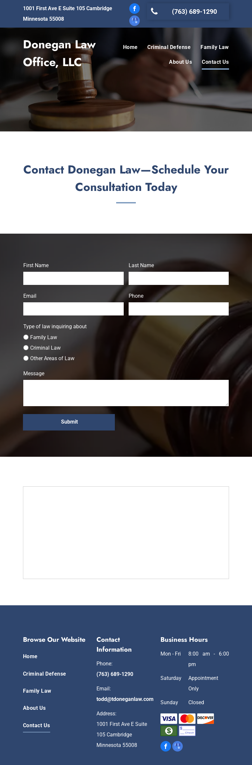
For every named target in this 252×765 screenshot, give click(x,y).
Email (29, 296)
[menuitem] (125, 47)
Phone (136, 296)
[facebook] (134, 9)
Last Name (141, 265)
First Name (36, 265)
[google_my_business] (134, 21)
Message (33, 373)
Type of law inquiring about (55, 326)
